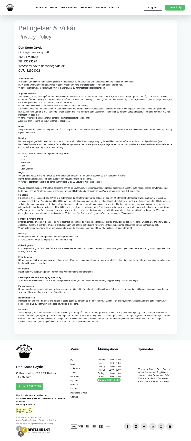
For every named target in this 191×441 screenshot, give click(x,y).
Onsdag (108, 366)
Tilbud (73, 372)
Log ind (152, 7)
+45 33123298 (30, 386)
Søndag (109, 380)
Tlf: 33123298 (23, 376)
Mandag (108, 359)
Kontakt (115, 7)
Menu (53, 7)
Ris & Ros (87, 7)
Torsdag (108, 370)
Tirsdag (108, 363)
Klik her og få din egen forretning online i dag (34, 424)
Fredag (108, 373)
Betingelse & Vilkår (78, 393)
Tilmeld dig (175, 7)
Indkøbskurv (68, 7)
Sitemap (74, 397)
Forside (41, 7)
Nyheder (74, 380)
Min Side (101, 7)
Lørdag (108, 376)
